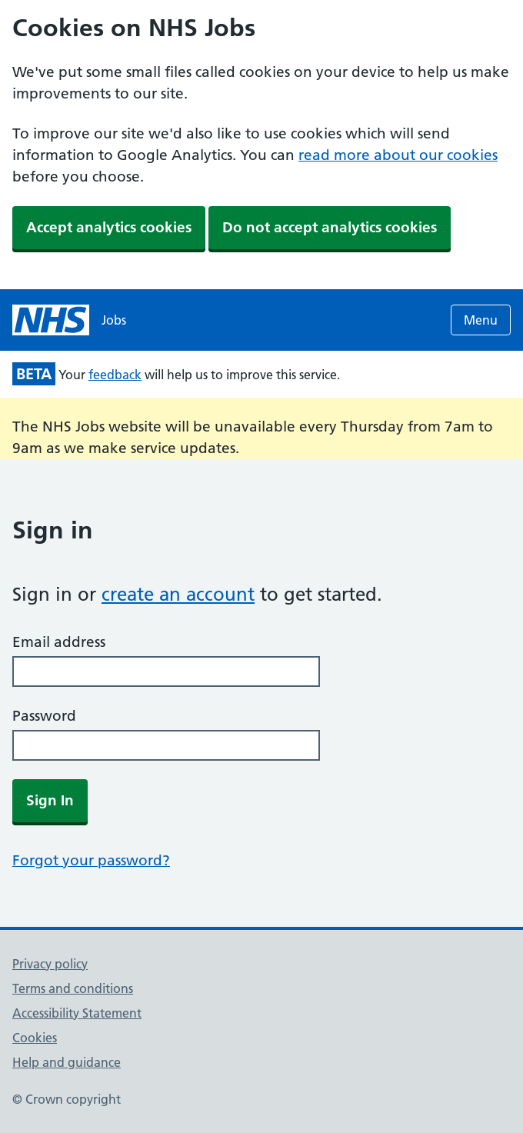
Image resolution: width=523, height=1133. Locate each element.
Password (44, 716)
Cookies (34, 1037)
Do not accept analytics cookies (329, 227)
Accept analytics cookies (109, 227)
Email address (58, 642)
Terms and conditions (72, 988)
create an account (178, 594)
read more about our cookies (398, 155)
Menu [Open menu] (481, 320)
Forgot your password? (91, 860)
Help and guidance (66, 1062)
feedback (115, 374)
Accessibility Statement (77, 1013)
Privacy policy (50, 963)
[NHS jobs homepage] (69, 320)
